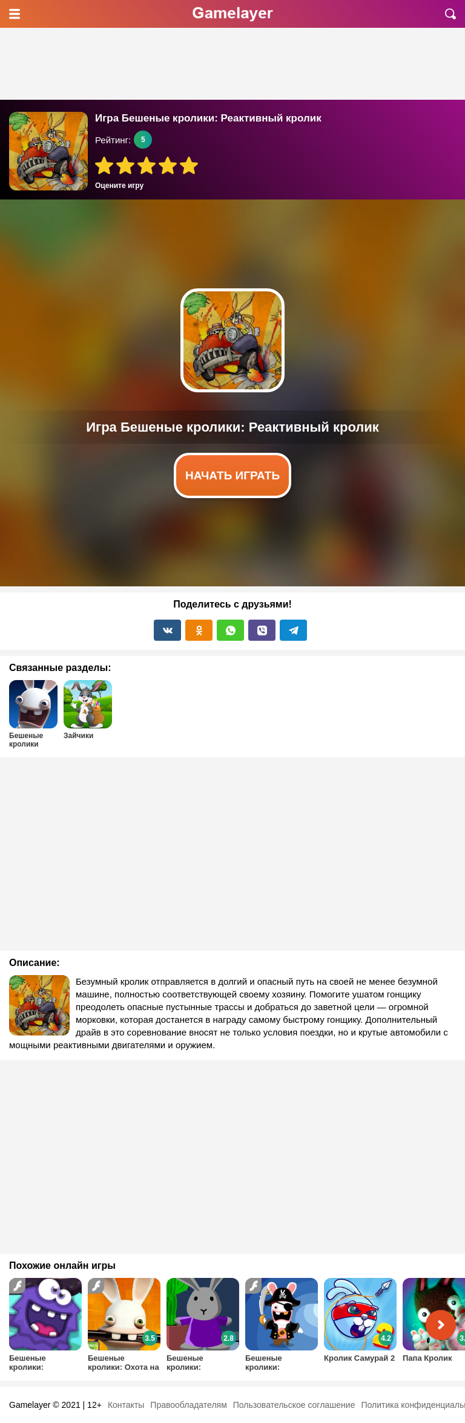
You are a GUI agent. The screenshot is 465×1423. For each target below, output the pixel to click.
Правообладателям (188, 1405)
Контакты (126, 1405)
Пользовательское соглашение (294, 1405)
